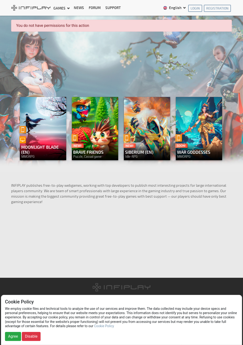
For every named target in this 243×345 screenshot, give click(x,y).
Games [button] (59, 8)
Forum (95, 8)
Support (113, 8)
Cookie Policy (104, 326)
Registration (217, 8)
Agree (13, 336)
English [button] (172, 8)
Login (195, 8)
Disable (31, 336)
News (79, 8)
